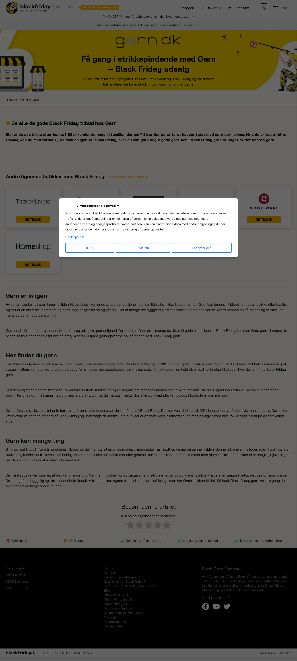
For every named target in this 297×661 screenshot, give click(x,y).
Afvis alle (143, 248)
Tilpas (90, 247)
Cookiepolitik (74, 237)
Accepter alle (202, 248)
